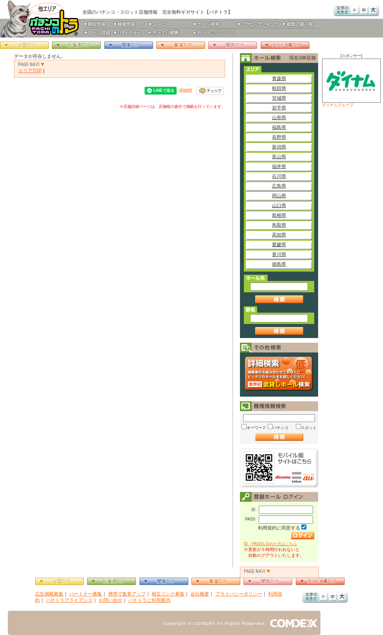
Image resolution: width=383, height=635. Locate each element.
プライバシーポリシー (238, 594)
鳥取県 (279, 225)
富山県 (279, 156)
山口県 (279, 205)
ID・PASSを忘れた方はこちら (270, 544)
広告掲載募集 (49, 594)
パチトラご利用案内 (149, 600)
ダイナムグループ (351, 83)
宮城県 (279, 98)
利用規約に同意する (279, 528)
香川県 (279, 254)
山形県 (279, 117)
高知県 (279, 235)
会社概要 (199, 594)
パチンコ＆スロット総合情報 (41, 19)
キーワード (256, 428)
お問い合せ (110, 600)
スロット (309, 428)
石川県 (279, 176)
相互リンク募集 (168, 594)
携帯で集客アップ (127, 594)
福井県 (279, 166)
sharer (185, 90)
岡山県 (279, 196)
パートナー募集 (85, 594)
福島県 (279, 127)
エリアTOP (30, 70)
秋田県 (279, 88)
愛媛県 (279, 244)
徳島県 (279, 264)
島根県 (279, 215)
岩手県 (279, 108)
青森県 (279, 78)
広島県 (279, 186)
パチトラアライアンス (69, 600)
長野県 (279, 137)
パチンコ (280, 428)
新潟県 (279, 147)
